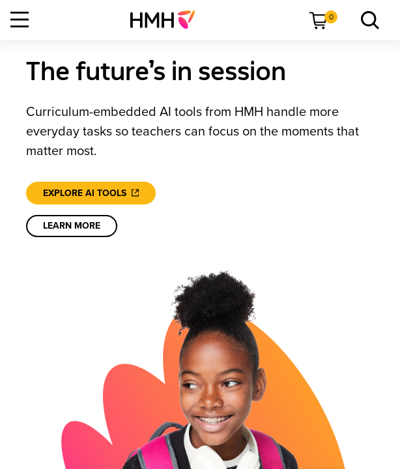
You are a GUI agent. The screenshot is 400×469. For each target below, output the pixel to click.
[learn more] (71, 226)
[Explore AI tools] (91, 193)
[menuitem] (167, 19)
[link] (167, 19)
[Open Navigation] (19, 19)
